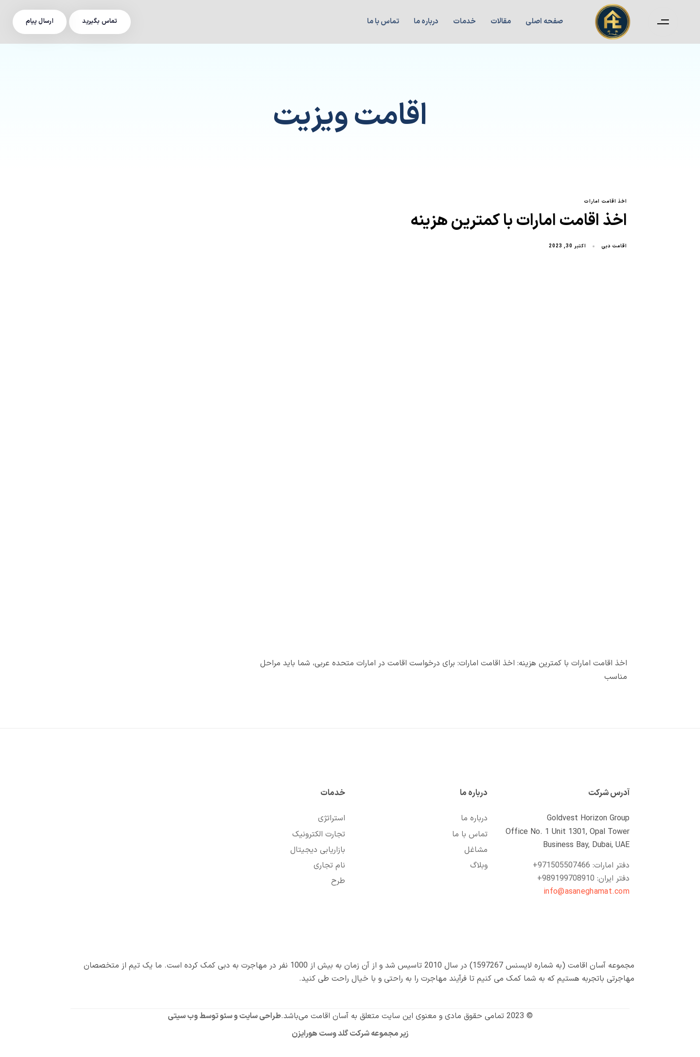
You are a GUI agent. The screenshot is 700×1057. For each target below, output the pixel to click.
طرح (338, 881)
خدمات (464, 21)
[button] (660, 22)
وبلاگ (479, 865)
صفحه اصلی (544, 21)
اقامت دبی (614, 246)
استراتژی (331, 818)
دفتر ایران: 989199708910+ (583, 878)
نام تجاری (329, 865)
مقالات (500, 21)
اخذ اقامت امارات (605, 202)
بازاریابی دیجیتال (317, 850)
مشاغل (476, 850)
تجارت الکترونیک (318, 834)
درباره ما (426, 21)
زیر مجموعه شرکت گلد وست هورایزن (350, 1034)
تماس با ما (383, 21)
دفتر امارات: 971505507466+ (581, 865)
